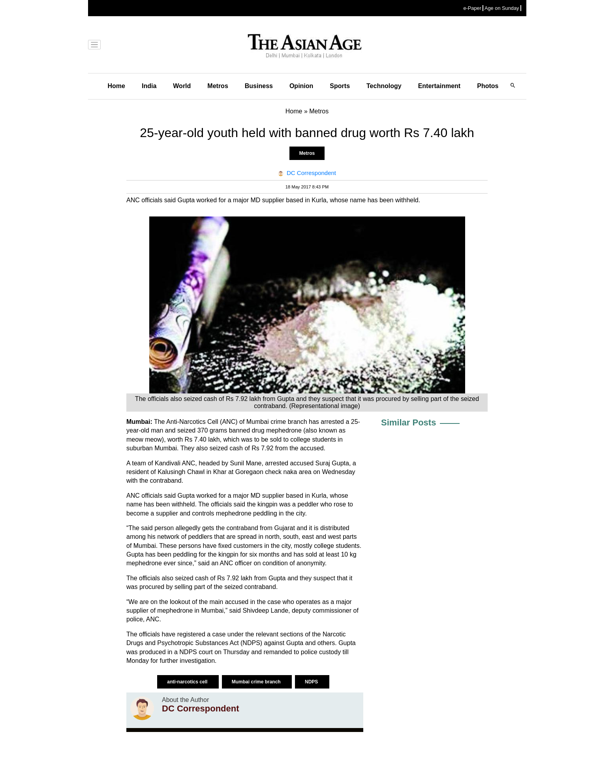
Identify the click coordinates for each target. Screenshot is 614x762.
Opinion (301, 86)
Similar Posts (408, 422)
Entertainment (439, 86)
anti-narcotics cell (187, 682)
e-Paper (472, 8)
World (182, 86)
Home (116, 86)
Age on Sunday (501, 8)
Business (259, 86)
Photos (487, 86)
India (149, 86)
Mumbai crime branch (257, 682)
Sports (340, 86)
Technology (384, 86)
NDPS (312, 682)
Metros (217, 86)
